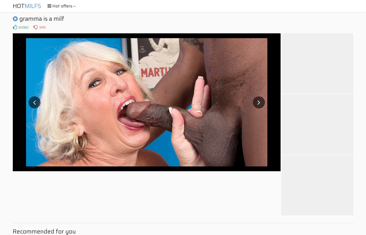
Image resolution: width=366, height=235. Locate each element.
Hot (27, 6)
